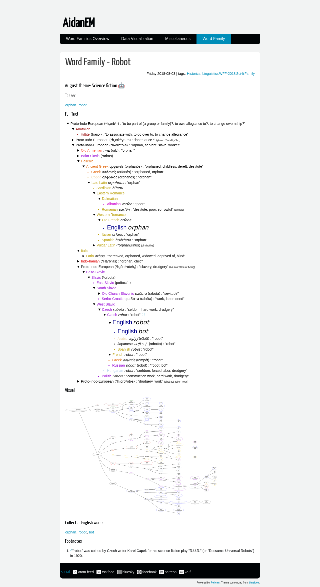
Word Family (213, 39)
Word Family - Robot (98, 62)
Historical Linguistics (203, 74)
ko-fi (188, 572)
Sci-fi (240, 74)
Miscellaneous (177, 39)
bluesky (128, 572)
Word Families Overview (87, 39)
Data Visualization (137, 39)
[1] (143, 314)
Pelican (215, 582)
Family (249, 74)
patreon (170, 572)
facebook (149, 572)
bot (91, 532)
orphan (70, 105)
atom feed (86, 572)
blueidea (254, 582)
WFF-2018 (227, 74)
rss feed (108, 572)
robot (82, 105)
